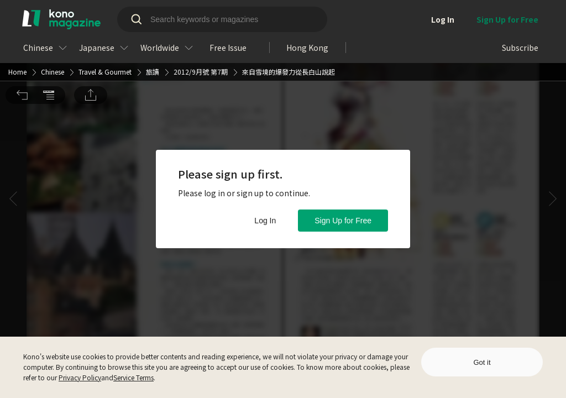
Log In (265, 220)
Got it (481, 362)
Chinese (52, 14)
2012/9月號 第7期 (201, 14)
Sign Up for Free (343, 220)
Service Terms (133, 377)
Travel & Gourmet (105, 14)
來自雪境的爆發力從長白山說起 (288, 14)
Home (17, 14)
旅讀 (152, 14)
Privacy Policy (80, 377)
